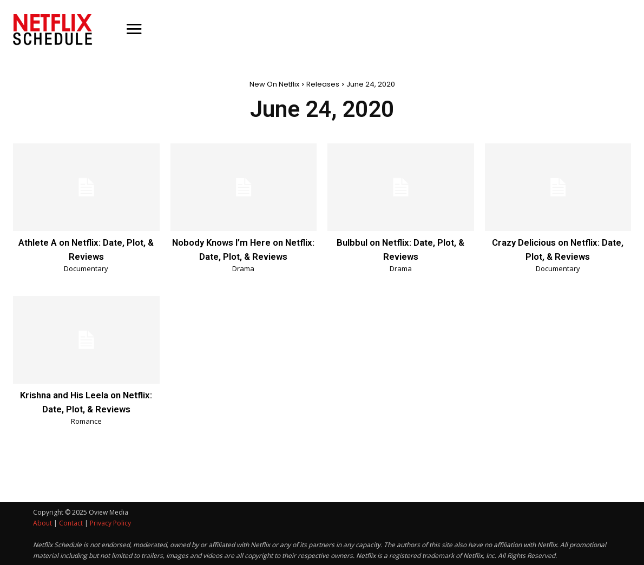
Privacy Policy (110, 522)
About (42, 522)
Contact (71, 522)
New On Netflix (274, 84)
